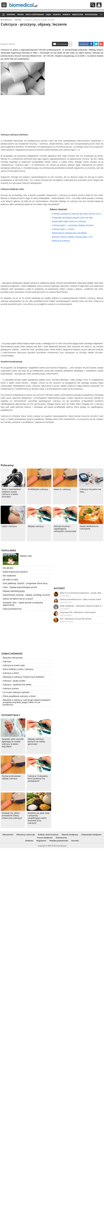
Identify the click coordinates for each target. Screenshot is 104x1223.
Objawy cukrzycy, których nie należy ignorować (36, 741)
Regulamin (41, 840)
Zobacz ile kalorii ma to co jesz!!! (18, 598)
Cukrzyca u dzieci (11, 673)
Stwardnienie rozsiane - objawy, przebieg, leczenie (26, 595)
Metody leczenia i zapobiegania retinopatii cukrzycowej (65, 528)
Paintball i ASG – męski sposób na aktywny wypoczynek (23, 603)
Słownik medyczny (70, 834)
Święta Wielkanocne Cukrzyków (89, 527)
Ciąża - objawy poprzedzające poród (20, 587)
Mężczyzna (77, 14)
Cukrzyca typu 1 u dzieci (63, 229)
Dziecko (57, 14)
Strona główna (3, 15)
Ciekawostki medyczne (91, 834)
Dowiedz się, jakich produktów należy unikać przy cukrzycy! (12, 815)
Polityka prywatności (58, 840)
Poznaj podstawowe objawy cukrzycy (11, 777)
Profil (99, 4)
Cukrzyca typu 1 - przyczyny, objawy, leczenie (73, 225)
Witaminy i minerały (25, 834)
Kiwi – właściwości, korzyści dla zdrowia (75, 618)
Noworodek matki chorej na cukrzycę (69, 221)
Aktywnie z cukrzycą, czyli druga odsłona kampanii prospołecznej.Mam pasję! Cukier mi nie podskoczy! (26, 702)
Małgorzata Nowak (66, 622)
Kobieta (66, 14)
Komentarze (62, 44)
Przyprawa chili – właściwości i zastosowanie (78, 612)
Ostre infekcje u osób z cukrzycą (18, 669)
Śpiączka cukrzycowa (12, 657)
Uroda (20, 14)
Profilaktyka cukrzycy (38, 489)
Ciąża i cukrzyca (9, 526)
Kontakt (75, 840)
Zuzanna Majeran (66, 615)
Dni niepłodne (9, 575)
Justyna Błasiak (65, 596)
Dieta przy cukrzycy (61, 240)
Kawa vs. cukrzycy (62, 489)
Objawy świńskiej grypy (14, 591)
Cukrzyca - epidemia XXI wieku (17, 684)
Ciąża (48, 14)
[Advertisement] (52, 33)
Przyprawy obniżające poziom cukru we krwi (72, 217)
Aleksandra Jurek (66, 602)
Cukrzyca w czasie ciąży (14, 665)
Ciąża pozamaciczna (12, 608)
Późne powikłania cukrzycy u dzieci (19, 696)
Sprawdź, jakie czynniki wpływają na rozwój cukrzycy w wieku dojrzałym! (13, 743)
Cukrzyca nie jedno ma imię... (90, 490)
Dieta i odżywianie (35, 14)
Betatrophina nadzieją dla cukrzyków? (69, 233)
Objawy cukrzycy (36, 526)
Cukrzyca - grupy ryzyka (14, 680)
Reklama (29, 840)
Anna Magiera (65, 609)
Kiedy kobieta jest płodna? (15, 571)
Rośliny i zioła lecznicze (48, 834)
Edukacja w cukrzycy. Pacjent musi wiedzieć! (23, 677)
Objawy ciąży (26, 555)
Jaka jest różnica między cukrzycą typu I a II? (72, 236)
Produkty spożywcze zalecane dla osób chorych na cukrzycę (77, 213)
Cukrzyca (7, 661)
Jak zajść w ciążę (10, 579)
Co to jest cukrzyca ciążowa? (16, 692)
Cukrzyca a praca (11, 688)
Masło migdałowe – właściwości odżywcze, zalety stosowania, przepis (81, 606)
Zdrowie (11, 14)
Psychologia (91, 14)
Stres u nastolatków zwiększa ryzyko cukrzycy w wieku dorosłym (11, 493)
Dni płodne (8, 568)
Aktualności (7, 834)
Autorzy (59, 588)
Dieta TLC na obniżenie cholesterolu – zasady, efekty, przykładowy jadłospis (81, 593)
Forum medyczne (45, 837)
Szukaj (92, 4)
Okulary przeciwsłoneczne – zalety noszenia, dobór (80, 599)
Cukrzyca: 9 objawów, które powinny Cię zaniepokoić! (38, 778)
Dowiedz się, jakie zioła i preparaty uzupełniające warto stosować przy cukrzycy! (38, 818)
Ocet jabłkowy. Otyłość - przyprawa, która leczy (25, 583)
